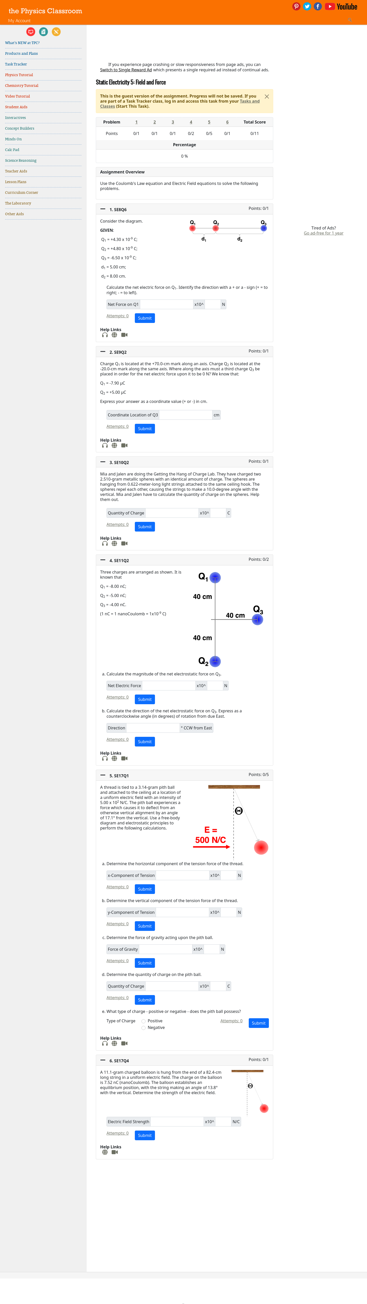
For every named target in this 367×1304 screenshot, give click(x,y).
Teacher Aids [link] (16, 171)
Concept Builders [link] (19, 128)
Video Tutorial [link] (17, 96)
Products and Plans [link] (21, 53)
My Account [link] (19, 20)
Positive (155, 1021)
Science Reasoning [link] (20, 160)
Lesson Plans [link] (16, 182)
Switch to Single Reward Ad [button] (126, 70)
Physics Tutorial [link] (19, 75)
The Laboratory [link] (18, 203)
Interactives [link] (15, 118)
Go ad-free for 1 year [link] (324, 233)
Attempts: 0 (118, 316)
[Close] (267, 96)
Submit (145, 318)
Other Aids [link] (14, 214)
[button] (184, 209)
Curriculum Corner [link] (21, 193)
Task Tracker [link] (16, 64)
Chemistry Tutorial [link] (21, 86)
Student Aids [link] (16, 107)
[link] (45, 10)
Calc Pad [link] (12, 150)
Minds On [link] (13, 139)
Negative (156, 1027)
